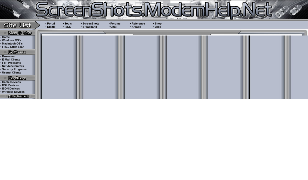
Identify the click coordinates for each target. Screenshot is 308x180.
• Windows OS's (10, 40)
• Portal (50, 23)
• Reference (137, 23)
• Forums (114, 23)
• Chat (112, 26)
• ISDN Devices (10, 88)
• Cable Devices (10, 82)
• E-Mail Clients (10, 59)
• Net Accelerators (12, 66)
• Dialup (50, 26)
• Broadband (89, 26)
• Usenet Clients (10, 72)
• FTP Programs (10, 62)
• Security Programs (13, 69)
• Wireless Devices (12, 91)
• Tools (67, 23)
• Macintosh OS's (11, 43)
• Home (5, 37)
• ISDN (67, 26)
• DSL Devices (9, 85)
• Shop (157, 23)
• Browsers (7, 56)
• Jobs (157, 26)
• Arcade (135, 26)
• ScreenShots (90, 23)
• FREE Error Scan (12, 46)
